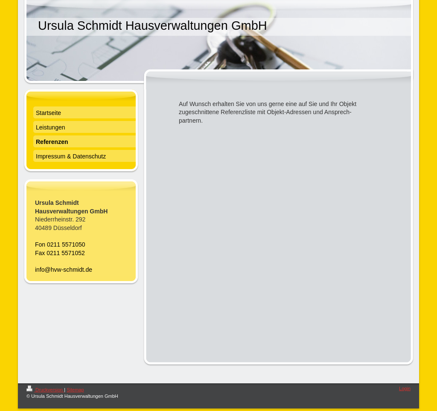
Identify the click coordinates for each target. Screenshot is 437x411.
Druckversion (45, 389)
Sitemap (75, 389)
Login (405, 388)
